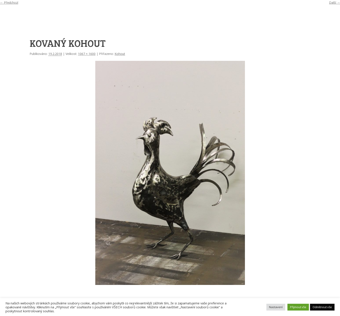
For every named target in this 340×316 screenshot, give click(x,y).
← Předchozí (9, 2)
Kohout (120, 54)
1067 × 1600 (87, 54)
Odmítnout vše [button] (322, 307)
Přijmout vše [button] (298, 307)
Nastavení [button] (276, 307)
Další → (334, 2)
